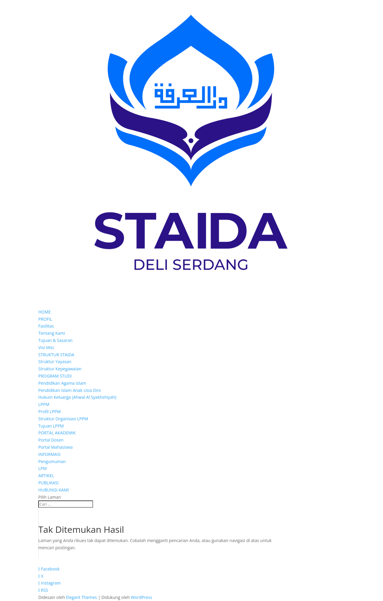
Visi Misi (46, 347)
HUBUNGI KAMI (53, 490)
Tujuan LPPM (51, 426)
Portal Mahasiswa (55, 447)
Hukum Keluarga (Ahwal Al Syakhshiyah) (77, 397)
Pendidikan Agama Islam (62, 383)
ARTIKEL (46, 475)
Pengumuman (52, 461)
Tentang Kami (51, 333)
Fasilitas (46, 326)
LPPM (43, 404)
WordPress (141, 597)
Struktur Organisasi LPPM (63, 419)
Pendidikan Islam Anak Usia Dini (69, 390)
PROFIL (45, 319)
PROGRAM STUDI (55, 376)
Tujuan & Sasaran (55, 340)
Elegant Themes (81, 597)
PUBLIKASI (48, 483)
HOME (44, 312)
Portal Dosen (50, 440)
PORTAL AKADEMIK (57, 433)
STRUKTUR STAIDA (56, 354)
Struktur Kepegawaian (59, 369)
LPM (42, 468)
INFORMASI (49, 454)
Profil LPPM (49, 411)
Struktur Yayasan (55, 361)
